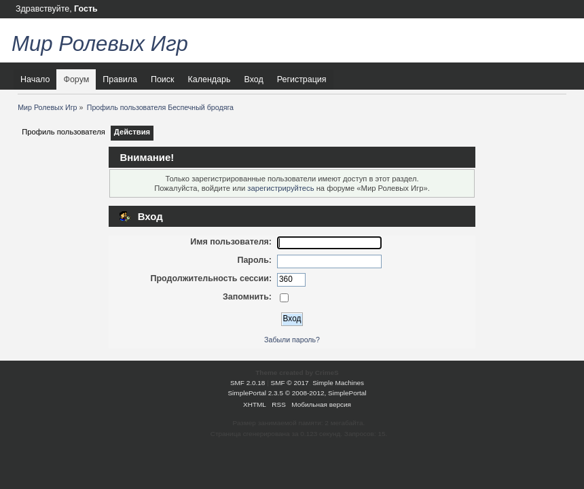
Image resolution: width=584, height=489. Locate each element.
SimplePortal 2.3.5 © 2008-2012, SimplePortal (296, 393)
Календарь (209, 79)
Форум (76, 79)
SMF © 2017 (290, 382)
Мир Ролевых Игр (100, 44)
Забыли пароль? (292, 340)
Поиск (163, 79)
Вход (253, 79)
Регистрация (302, 79)
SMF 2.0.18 (248, 382)
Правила (120, 79)
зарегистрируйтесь (280, 188)
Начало (35, 79)
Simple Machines (338, 382)
